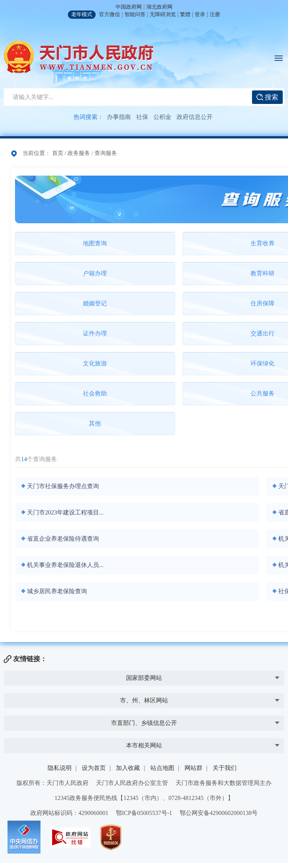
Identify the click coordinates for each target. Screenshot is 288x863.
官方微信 (109, 14)
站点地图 (162, 768)
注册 (215, 14)
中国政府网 (129, 7)
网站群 (193, 768)
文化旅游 (95, 363)
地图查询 (95, 243)
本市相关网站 (144, 745)
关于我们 (225, 768)
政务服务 (79, 153)
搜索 (267, 97)
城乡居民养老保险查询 (57, 591)
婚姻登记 (95, 303)
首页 (57, 153)
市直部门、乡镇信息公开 (144, 723)
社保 (142, 117)
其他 (95, 423)
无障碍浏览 (163, 14)
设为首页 (94, 768)
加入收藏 (128, 768)
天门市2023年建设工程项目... (65, 512)
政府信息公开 (195, 117)
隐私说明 (60, 768)
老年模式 (81, 14)
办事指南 (119, 117)
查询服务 (105, 153)
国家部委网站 (144, 678)
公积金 (162, 117)
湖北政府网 (159, 7)
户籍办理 (95, 273)
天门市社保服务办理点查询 (63, 486)
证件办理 (95, 333)
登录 (200, 14)
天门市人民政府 (79, 57)
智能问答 (135, 14)
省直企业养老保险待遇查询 (63, 538)
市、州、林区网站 (144, 700)
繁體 (185, 14)
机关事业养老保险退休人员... (65, 565)
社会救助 (95, 393)
